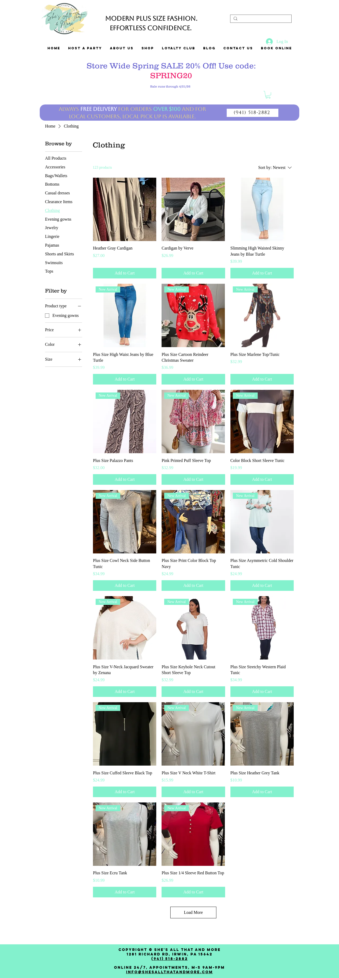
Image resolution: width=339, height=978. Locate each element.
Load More (193, 912)
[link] (268, 95)
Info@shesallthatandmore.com (169, 972)
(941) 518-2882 (169, 959)
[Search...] (260, 20)
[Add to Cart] (124, 273)
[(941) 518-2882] (252, 113)
